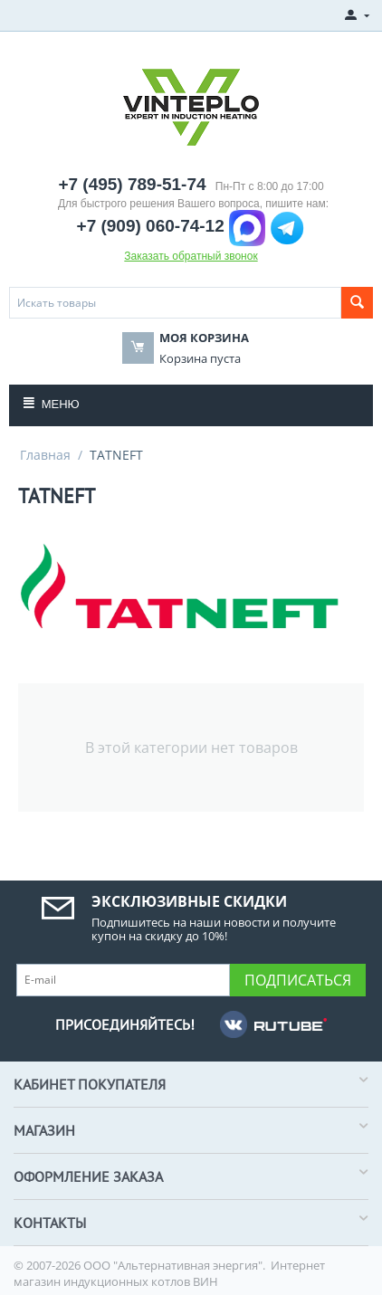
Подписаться (297, 980)
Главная (45, 454)
